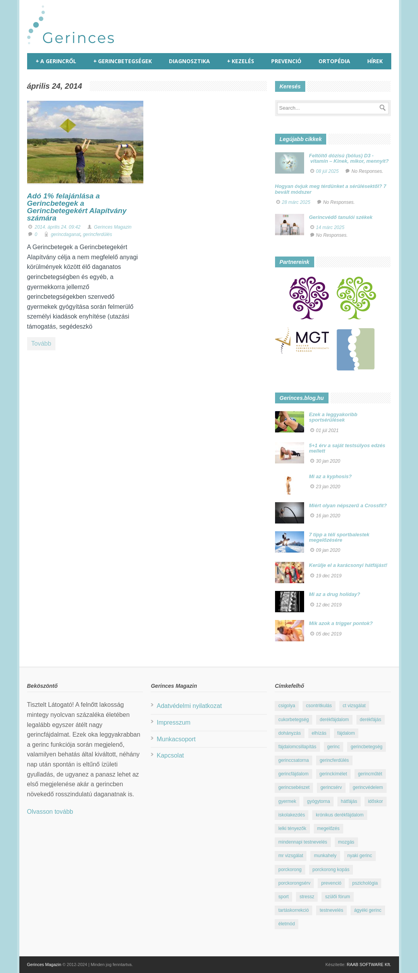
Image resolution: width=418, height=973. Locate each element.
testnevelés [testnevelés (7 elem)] (331, 910)
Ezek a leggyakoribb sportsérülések (333, 417)
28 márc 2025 (296, 202)
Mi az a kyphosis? (330, 476)
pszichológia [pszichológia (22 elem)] (365, 883)
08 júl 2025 (327, 171)
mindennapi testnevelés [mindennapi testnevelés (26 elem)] (302, 842)
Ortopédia (334, 61)
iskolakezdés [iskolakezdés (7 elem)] (291, 815)
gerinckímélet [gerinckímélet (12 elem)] (333, 774)
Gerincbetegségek (122, 61)
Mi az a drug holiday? (334, 594)
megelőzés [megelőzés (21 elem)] (328, 828)
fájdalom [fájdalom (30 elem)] (346, 733)
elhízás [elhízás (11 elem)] (319, 733)
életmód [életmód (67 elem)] (286, 924)
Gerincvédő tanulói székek (341, 217)
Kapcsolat (170, 755)
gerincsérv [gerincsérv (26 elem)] (331, 787)
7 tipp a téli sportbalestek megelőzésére (339, 537)
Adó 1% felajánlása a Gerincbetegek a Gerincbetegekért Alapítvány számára (77, 207)
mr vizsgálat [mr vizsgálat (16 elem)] (290, 855)
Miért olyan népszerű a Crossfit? (348, 505)
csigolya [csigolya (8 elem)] (286, 705)
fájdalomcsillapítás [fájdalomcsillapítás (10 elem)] (297, 746)
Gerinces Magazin (113, 227)
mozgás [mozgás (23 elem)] (346, 842)
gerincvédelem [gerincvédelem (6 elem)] (368, 787)
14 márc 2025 (330, 227)
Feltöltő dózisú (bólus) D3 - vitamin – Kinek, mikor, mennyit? (349, 158)
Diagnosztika (189, 61)
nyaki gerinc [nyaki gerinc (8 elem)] (359, 855)
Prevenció (286, 61)
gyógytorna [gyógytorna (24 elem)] (318, 801)
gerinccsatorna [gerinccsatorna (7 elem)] (293, 760)
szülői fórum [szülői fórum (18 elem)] (337, 896)
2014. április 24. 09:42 (58, 227)
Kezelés (240, 61)
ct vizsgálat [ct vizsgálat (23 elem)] (354, 705)
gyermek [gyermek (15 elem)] (287, 801)
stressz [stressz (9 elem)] (306, 896)
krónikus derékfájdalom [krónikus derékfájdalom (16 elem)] (339, 815)
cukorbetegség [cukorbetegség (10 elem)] (293, 719)
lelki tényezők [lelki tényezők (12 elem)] (292, 828)
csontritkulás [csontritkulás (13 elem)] (319, 705)
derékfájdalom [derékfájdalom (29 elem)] (334, 719)
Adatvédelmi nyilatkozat (189, 706)
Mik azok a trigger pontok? (341, 623)
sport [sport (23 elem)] (283, 896)
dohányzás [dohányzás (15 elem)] (289, 733)
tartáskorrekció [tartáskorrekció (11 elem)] (293, 910)
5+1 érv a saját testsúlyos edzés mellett (347, 448)
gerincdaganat (65, 234)
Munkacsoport (176, 739)
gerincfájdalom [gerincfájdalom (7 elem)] (293, 774)
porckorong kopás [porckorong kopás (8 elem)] (331, 869)
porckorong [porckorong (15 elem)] (289, 869)
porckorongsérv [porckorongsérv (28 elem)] (294, 883)
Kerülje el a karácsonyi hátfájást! (348, 565)
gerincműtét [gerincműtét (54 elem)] (370, 774)
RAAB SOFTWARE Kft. (369, 964)
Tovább (41, 343)
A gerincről (56, 61)
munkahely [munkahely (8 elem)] (325, 855)
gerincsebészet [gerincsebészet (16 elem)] (294, 787)
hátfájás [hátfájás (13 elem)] (349, 801)
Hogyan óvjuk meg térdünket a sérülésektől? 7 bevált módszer (331, 189)
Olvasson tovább (50, 811)
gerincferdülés (97, 234)
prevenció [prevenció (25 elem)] (331, 883)
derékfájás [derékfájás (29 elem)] (370, 719)
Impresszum (173, 722)
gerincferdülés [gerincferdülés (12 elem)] (334, 760)
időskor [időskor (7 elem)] (375, 801)
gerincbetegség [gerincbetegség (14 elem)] (366, 746)
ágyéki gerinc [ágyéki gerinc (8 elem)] (368, 910)
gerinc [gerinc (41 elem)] (333, 746)
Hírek (375, 61)
